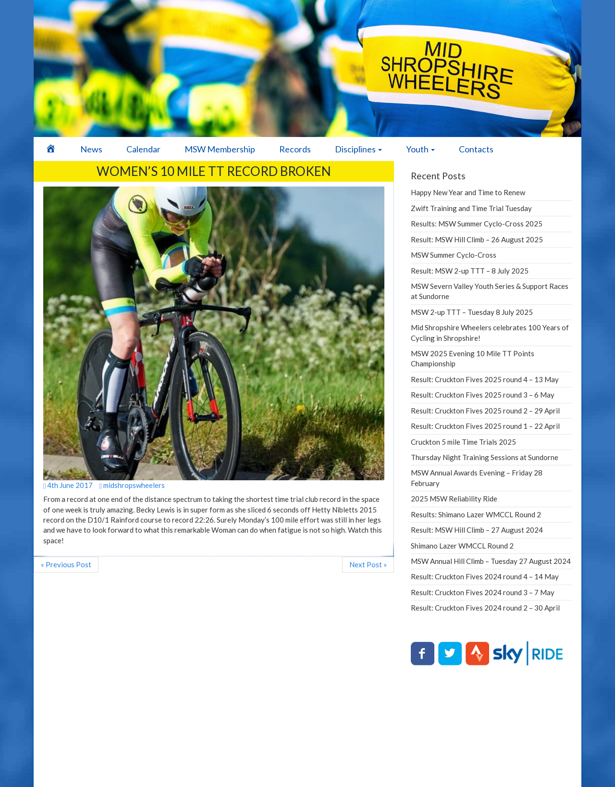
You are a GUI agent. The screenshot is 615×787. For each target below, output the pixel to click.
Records (295, 149)
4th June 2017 (68, 485)
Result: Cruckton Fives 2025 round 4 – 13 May (485, 379)
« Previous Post (66, 564)
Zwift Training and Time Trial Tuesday (471, 208)
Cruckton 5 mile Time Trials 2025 (463, 441)
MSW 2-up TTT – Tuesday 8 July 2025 (472, 312)
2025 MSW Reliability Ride (454, 498)
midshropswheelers (131, 485)
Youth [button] (420, 149)
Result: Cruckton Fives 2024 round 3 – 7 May (482, 592)
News (91, 149)
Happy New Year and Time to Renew (468, 192)
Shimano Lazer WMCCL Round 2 (462, 545)
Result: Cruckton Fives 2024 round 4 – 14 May (485, 576)
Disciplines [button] (358, 149)
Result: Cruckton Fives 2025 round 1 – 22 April (485, 426)
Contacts (476, 149)
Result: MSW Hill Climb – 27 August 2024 (477, 529)
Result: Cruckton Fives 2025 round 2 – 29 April (485, 410)
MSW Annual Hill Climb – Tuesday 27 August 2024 (491, 561)
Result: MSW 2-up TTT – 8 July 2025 (470, 270)
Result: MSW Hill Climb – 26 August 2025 (477, 239)
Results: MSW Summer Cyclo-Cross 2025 (476, 223)
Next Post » (368, 564)
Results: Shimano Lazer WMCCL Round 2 (476, 514)
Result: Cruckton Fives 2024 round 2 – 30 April (485, 607)
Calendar (143, 149)
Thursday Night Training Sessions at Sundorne (484, 457)
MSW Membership (219, 149)
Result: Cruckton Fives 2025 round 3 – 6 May (482, 394)
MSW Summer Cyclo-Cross (453, 254)
